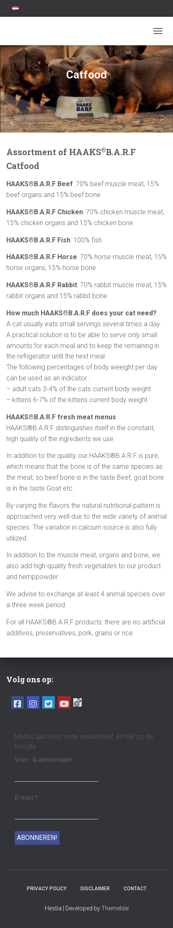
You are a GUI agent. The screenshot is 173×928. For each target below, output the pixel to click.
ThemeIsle (115, 908)
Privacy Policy (47, 889)
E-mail (26, 798)
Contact (135, 889)
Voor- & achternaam (43, 760)
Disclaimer (95, 889)
